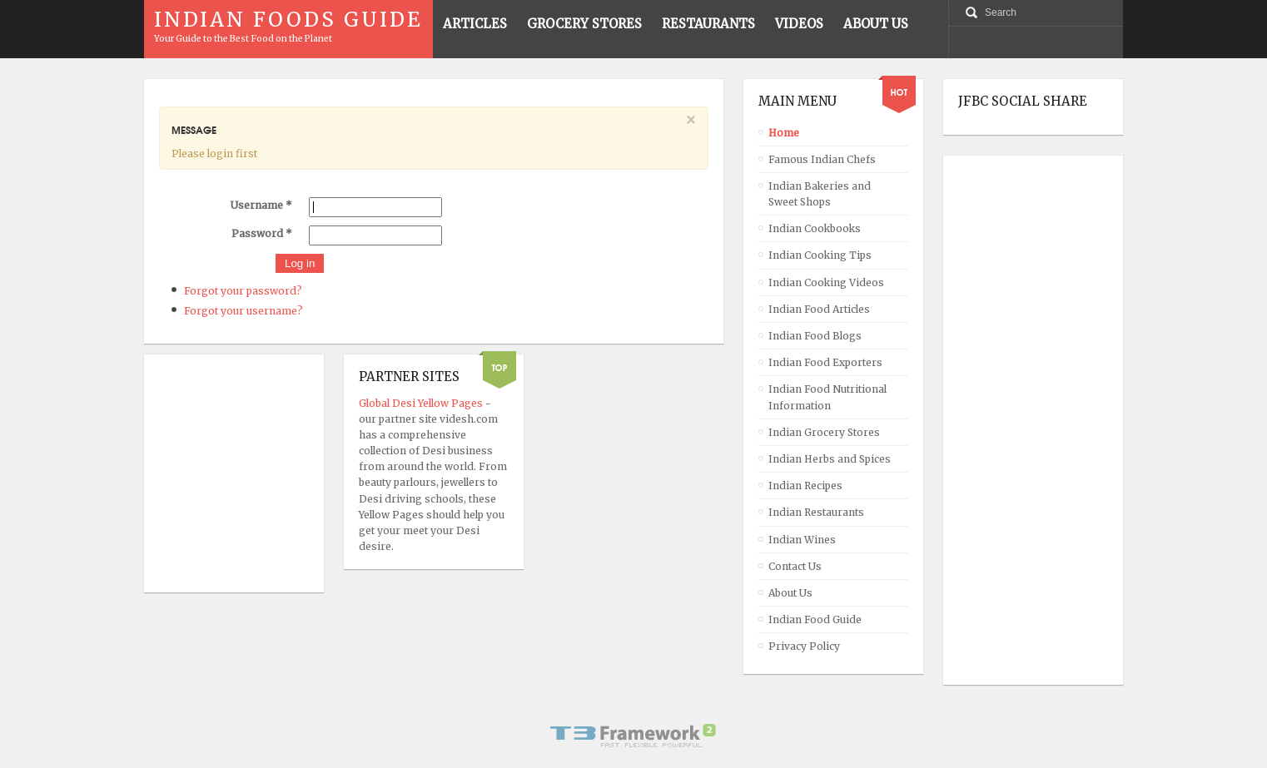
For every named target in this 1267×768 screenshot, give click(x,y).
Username (261, 205)
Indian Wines (802, 539)
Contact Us (795, 566)
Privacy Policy (804, 646)
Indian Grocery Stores (824, 432)
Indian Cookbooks (814, 228)
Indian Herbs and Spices (829, 459)
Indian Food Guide (815, 619)
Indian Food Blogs (815, 335)
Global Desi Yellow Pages (422, 403)
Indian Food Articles (819, 309)
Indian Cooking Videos (826, 282)
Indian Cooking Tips (820, 255)
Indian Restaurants (816, 512)
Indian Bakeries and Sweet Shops (819, 194)
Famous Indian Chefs (822, 159)
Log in (300, 263)
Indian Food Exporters (825, 362)
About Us (790, 593)
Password (261, 233)
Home (783, 132)
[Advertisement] (1024, 420)
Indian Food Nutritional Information (827, 397)
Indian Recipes (805, 485)
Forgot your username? (243, 311)
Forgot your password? (243, 291)
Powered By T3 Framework (633, 735)
